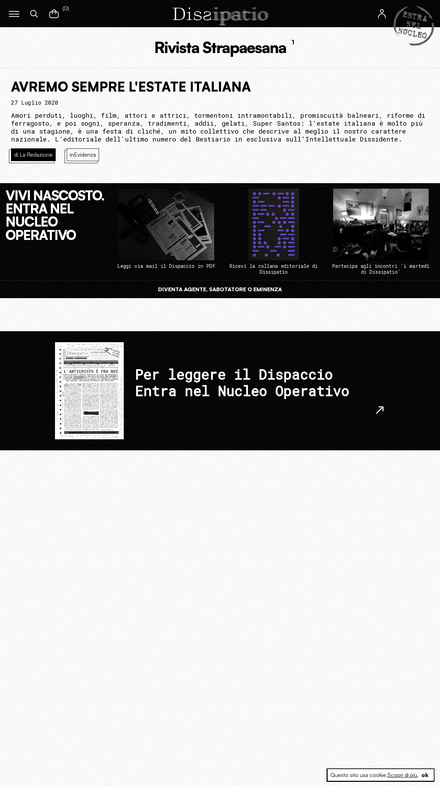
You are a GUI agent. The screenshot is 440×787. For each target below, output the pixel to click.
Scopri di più (402, 775)
